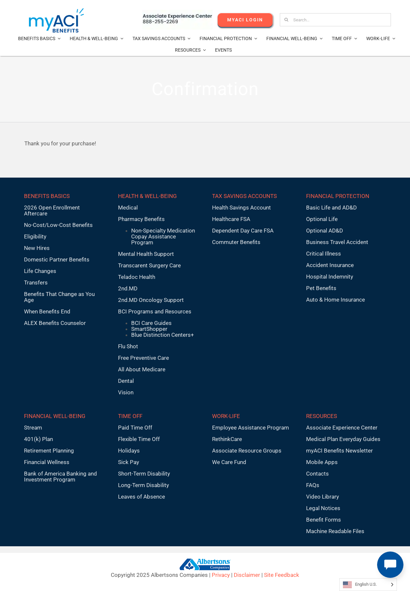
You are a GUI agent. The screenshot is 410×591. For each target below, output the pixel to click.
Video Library (322, 496)
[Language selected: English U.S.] (368, 584)
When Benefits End (47, 311)
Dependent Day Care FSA (243, 230)
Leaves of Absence (141, 496)
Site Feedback (281, 575)
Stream (33, 427)
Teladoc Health (136, 277)
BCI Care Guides (151, 323)
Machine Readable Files (335, 531)
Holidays (129, 450)
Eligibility (35, 236)
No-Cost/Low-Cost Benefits (58, 225)
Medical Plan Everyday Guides (343, 439)
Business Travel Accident (337, 242)
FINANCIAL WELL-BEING (54, 416)
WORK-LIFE (226, 416)
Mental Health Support (146, 254)
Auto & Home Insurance (335, 299)
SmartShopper (149, 329)
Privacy (221, 575)
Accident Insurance (330, 265)
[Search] (286, 19)
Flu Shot (128, 346)
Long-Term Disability (143, 485)
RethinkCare (227, 439)
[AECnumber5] (177, 12)
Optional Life (322, 219)
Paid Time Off (135, 427)
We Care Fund (229, 462)
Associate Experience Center (341, 427)
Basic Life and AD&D (331, 207)
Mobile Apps (322, 462)
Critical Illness (323, 253)
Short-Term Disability (144, 473)
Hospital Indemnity (329, 276)
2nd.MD (127, 288)
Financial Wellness (46, 462)
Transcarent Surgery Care (149, 265)
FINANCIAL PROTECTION (337, 196)
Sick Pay (128, 462)
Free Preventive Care (143, 358)
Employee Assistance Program (250, 427)
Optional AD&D (324, 230)
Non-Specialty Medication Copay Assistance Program (163, 236)
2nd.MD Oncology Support (151, 300)
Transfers (36, 282)
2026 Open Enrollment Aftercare (52, 210)
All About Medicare (141, 369)
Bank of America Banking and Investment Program (60, 476)
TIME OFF (130, 416)
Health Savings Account (241, 207)
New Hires (37, 248)
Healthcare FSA (231, 219)
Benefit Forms (323, 519)
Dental (126, 381)
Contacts (317, 473)
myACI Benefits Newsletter (339, 450)
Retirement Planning (49, 450)
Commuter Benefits (236, 242)
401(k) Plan (38, 439)
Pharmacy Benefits (141, 219)
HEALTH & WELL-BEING (147, 196)
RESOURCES (321, 416)
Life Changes (40, 271)
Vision (125, 392)
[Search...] (335, 19)
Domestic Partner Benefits (56, 259)
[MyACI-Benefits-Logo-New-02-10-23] (56, 11)
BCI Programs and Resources (154, 311)
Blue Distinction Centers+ (162, 335)
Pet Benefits (321, 288)
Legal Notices (323, 508)
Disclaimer (247, 575)
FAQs (312, 485)
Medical (128, 207)
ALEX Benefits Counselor (55, 323)
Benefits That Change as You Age (59, 297)
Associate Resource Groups (246, 450)
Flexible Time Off (139, 439)
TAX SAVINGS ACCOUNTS (244, 196)
